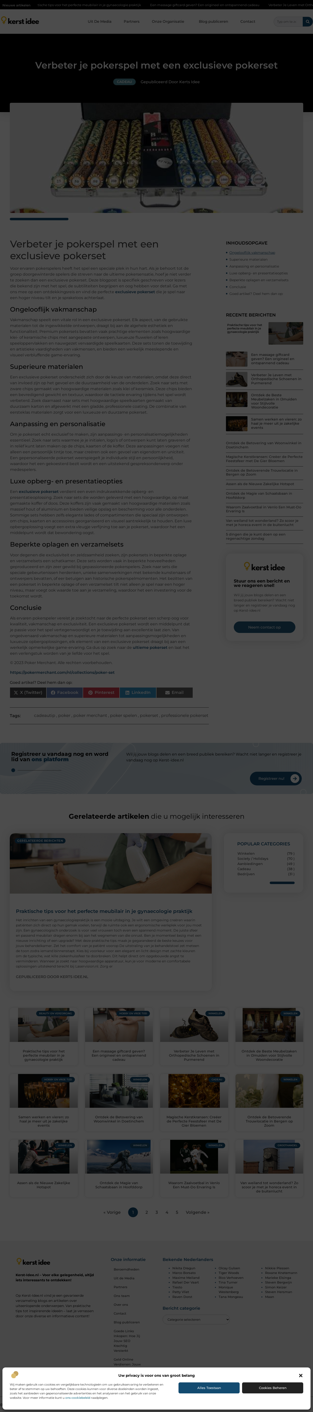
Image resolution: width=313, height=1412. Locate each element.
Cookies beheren (273, 1388)
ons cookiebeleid (77, 1398)
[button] (300, 1375)
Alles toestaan (209, 1388)
